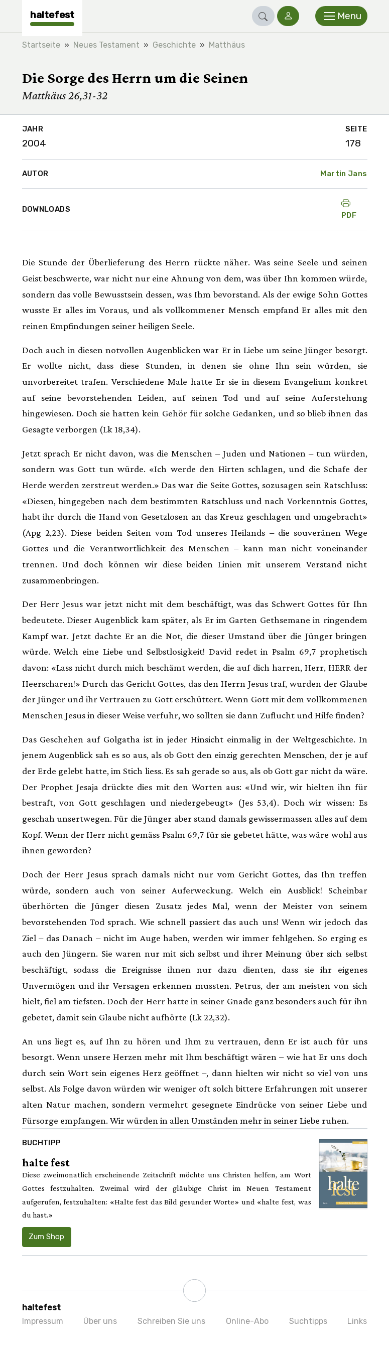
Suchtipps (308, 1321)
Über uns (100, 1321)
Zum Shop (46, 1236)
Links (357, 1321)
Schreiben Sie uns (171, 1321)
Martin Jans (343, 173)
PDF (348, 209)
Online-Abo (247, 1321)
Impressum (42, 1321)
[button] (263, 16)
